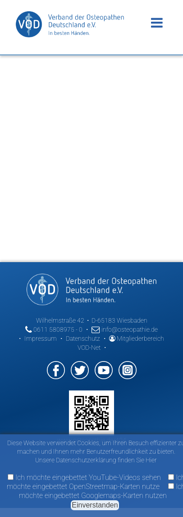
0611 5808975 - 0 (53, 329)
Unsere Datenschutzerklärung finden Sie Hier (96, 460)
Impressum (40, 338)
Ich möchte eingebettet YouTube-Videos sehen (84, 477)
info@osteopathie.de (125, 329)
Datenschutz (83, 338)
